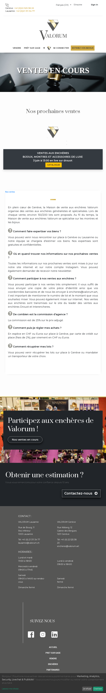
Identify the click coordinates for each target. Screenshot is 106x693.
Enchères (53, 664)
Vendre (53, 658)
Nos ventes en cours (25, 439)
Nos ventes (10, 192)
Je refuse (87, 689)
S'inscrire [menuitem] (78, 4)
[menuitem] (32, 48)
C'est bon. (98, 689)
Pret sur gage (53, 653)
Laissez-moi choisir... (11, 689)
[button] (44, 48)
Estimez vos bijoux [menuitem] (82, 48)
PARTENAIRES (53, 670)
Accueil (53, 647)
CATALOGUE (53, 165)
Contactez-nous (81, 493)
